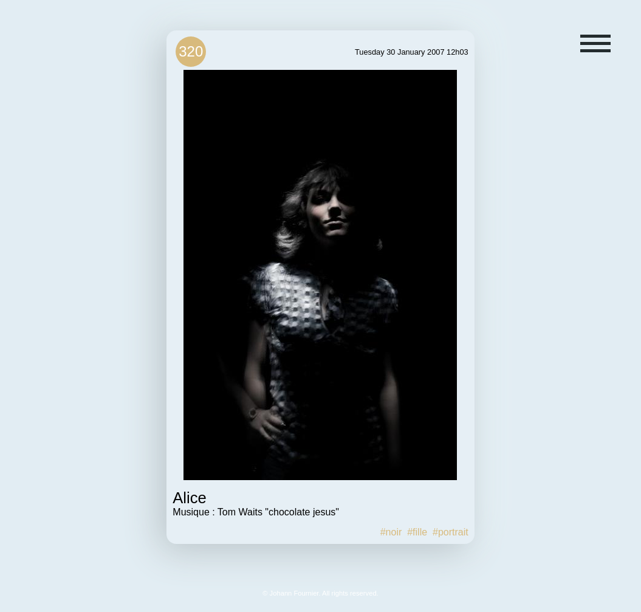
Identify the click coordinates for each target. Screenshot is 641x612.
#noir (391, 532)
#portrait (450, 532)
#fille (417, 532)
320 (191, 51)
